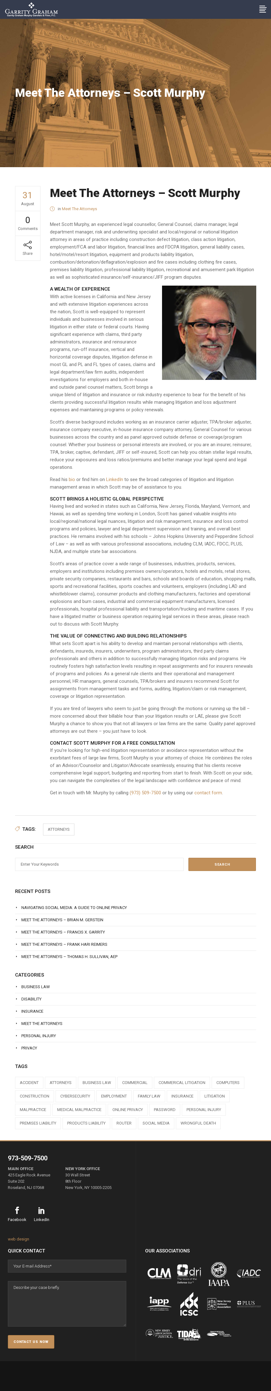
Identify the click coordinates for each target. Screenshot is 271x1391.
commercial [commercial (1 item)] (135, 1082)
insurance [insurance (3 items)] (182, 1096)
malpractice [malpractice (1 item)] (33, 1109)
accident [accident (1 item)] (29, 1082)
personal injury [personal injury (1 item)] (204, 1109)
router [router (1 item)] (124, 1123)
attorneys (59, 829)
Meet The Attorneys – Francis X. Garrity (63, 932)
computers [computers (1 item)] (228, 1082)
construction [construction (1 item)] (34, 1096)
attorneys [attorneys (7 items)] (61, 1082)
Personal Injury (38, 1035)
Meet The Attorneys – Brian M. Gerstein (62, 919)
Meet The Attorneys (79, 208)
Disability (31, 999)
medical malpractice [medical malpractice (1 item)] (79, 1109)
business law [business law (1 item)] (97, 1082)
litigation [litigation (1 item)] (214, 1096)
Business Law (35, 986)
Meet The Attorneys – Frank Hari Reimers (64, 944)
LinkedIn (114, 479)
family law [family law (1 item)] (149, 1096)
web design (18, 1239)
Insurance (32, 1011)
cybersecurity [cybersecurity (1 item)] (75, 1096)
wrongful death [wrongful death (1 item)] (198, 1123)
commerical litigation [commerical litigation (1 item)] (182, 1082)
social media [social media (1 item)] (156, 1123)
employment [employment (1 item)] (114, 1096)
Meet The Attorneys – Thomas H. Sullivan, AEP (69, 956)
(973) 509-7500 (145, 793)
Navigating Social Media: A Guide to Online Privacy (74, 907)
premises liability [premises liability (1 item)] (38, 1123)
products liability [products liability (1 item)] (86, 1123)
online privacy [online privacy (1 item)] (127, 1109)
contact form (208, 793)
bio (72, 479)
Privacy (29, 1048)
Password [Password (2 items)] (165, 1109)
